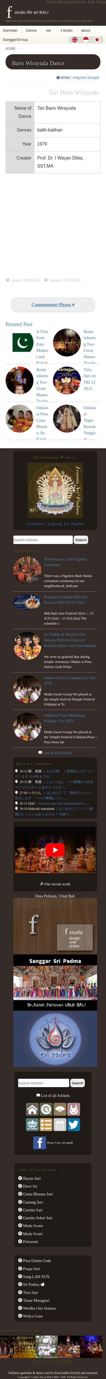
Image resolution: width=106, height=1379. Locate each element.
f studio (67, 30)
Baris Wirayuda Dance (38, 63)
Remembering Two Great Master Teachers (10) (42, 388)
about (85, 30)
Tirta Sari (30, 1292)
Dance (31, 30)
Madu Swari (32, 1234)
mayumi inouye (86, 77)
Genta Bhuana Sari (37, 1194)
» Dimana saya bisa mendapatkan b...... (62, 803)
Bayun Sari (31, 1178)
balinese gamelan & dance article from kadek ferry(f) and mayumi (53, 1373)
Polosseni (30, 1241)
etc (48, 30)
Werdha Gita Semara (39, 1308)
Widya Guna (32, 1316)
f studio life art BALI (27, 12)
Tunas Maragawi (35, 1300)
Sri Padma (30, 1284)
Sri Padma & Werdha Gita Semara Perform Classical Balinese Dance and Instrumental (70, 640)
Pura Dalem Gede (36, 1260)
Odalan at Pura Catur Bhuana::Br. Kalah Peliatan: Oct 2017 (42, 432)
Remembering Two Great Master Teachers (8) (90, 350)
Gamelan (10, 30)
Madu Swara (32, 1225)
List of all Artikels (57, 753)
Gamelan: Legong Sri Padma (55, 523)
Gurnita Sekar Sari (37, 1218)
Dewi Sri (29, 1186)
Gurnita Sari (32, 1210)
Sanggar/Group (15, 39)
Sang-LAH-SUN (36, 1276)
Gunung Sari (32, 1202)
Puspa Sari (31, 1269)
